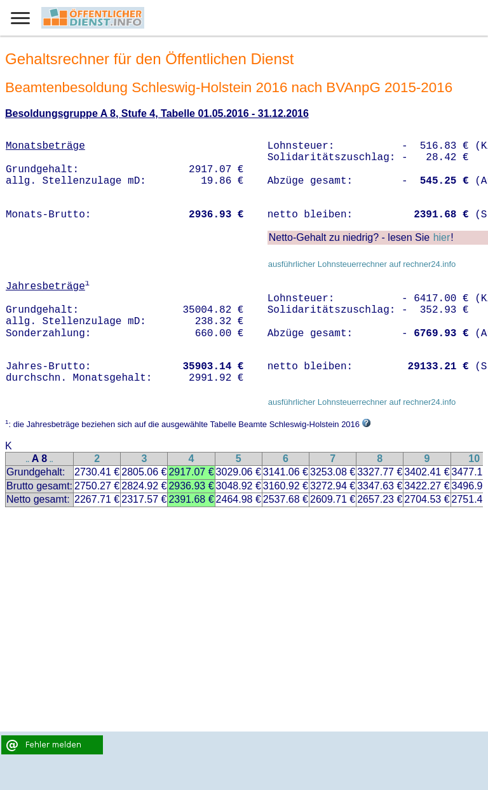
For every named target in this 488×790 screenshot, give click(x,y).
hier (442, 237)
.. (28, 459)
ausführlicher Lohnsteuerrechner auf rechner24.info (362, 264)
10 (474, 458)
